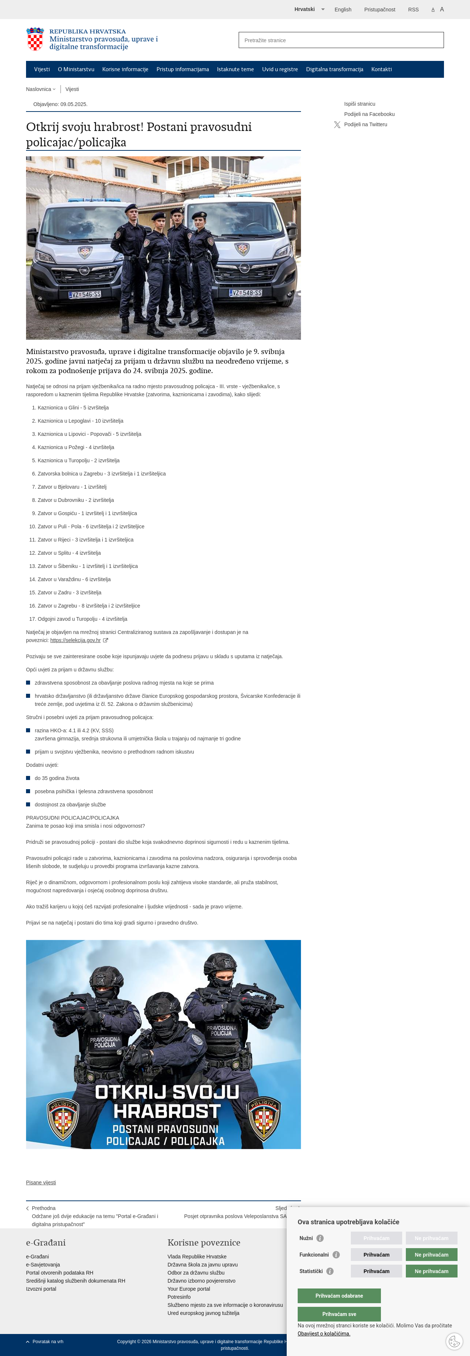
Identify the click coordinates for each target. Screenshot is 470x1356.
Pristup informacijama (183, 69)
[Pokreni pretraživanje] (435, 40)
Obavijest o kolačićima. (324, 1334)
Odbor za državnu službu (196, 1273)
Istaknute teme (235, 69)
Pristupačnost (380, 9)
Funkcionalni (314, 1269)
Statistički (311, 1286)
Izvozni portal (41, 1289)
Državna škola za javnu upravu (203, 1265)
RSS (413, 9)
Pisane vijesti (41, 1182)
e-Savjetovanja (43, 1265)
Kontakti (381, 69)
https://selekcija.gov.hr (75, 640)
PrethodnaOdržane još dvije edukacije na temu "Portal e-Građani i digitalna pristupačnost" (95, 1216)
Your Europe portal (189, 1289)
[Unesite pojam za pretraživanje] (333, 40)
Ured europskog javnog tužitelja (203, 1313)
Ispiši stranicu (354, 104)
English (343, 9)
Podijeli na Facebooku (364, 114)
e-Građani (37, 1257)
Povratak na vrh (48, 1341)
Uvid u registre (280, 69)
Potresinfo (179, 1297)
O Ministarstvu (76, 69)
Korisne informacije (125, 69)
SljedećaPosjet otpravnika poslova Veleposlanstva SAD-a (239, 1212)
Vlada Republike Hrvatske (197, 1257)
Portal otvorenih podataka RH (59, 1273)
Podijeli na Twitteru (360, 124)
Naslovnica (38, 89)
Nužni (306, 1253)
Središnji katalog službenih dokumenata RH (75, 1281)
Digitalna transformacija (334, 69)
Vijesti (42, 69)
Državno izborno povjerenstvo (201, 1281)
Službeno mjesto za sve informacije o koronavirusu (225, 1305)
